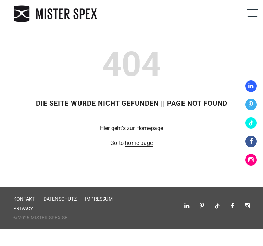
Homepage (149, 128)
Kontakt (24, 199)
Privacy (23, 208)
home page (139, 143)
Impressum (99, 199)
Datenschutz (60, 199)
